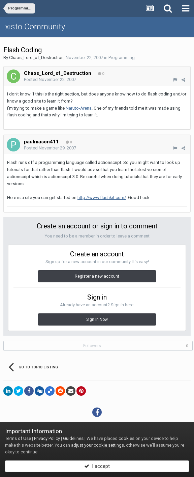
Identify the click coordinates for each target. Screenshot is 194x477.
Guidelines (73, 438)
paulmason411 (41, 142)
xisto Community (35, 26)
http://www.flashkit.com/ (101, 197)
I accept (97, 466)
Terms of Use (18, 438)
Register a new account (97, 276)
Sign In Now (97, 319)
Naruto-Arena (79, 108)
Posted (50, 79)
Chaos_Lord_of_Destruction (36, 57)
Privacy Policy (47, 438)
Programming (121, 57)
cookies (126, 438)
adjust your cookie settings (97, 445)
